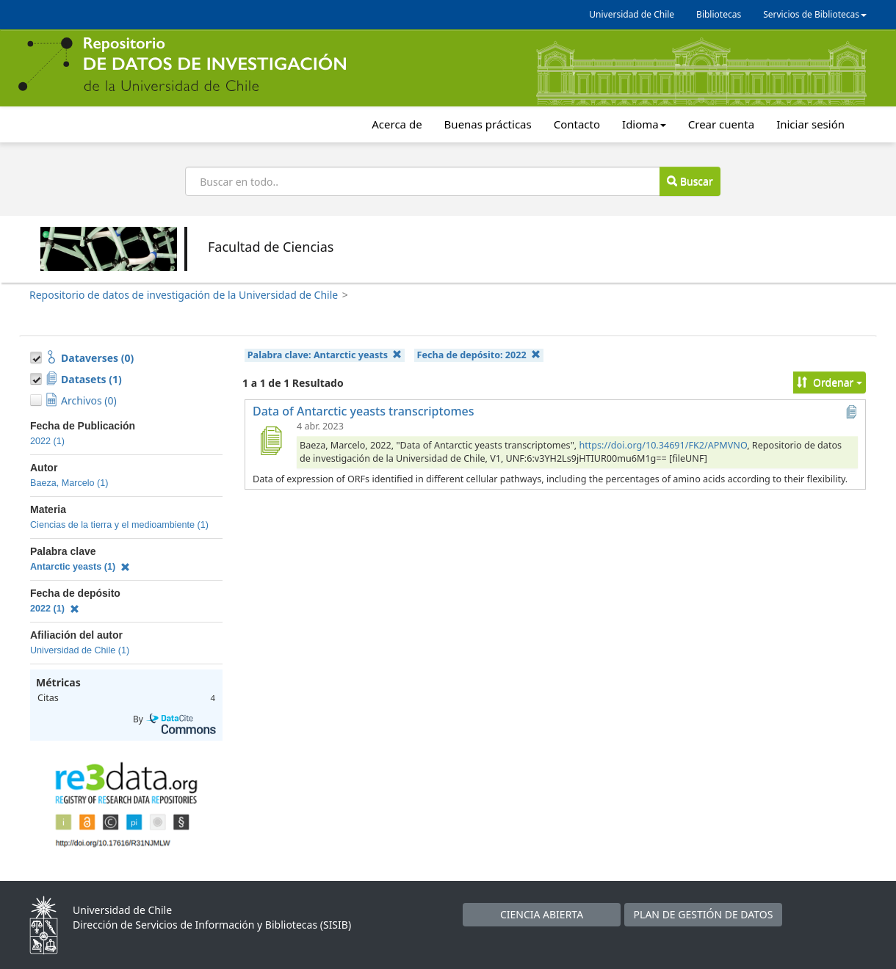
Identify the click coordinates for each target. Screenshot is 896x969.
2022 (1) (47, 441)
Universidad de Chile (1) (79, 650)
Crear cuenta (721, 124)
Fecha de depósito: (479, 355)
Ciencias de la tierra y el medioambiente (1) (119, 525)
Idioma (644, 124)
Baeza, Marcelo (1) (69, 483)
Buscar (689, 181)
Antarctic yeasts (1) (80, 567)
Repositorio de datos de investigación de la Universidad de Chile (183, 295)
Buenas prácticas (488, 124)
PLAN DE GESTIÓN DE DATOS (703, 914)
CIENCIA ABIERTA (541, 914)
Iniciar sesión (810, 124)
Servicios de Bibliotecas (815, 14)
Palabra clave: (325, 355)
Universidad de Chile (631, 14)
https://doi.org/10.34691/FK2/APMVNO (663, 445)
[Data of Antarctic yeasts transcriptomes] (270, 440)
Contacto (577, 124)
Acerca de (397, 124)
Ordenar (829, 382)
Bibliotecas (718, 14)
